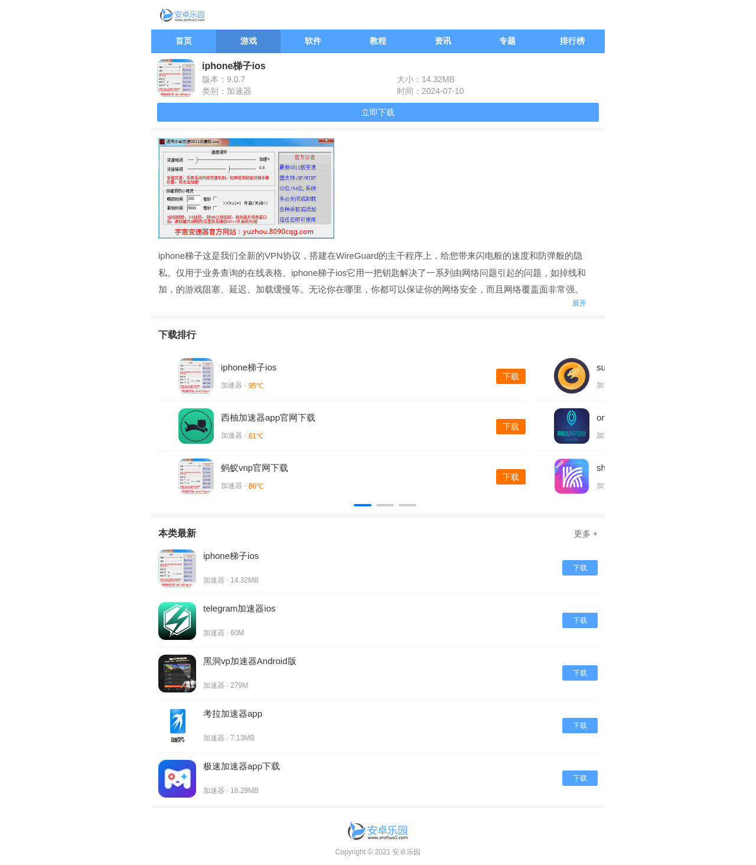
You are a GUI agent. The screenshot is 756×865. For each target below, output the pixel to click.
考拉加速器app (232, 713)
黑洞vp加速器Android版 (249, 661)
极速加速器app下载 (241, 766)
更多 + (586, 533)
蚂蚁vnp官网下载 (254, 468)
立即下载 (378, 112)
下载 (511, 376)
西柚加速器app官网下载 (268, 417)
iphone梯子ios (248, 367)
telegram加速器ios (239, 608)
